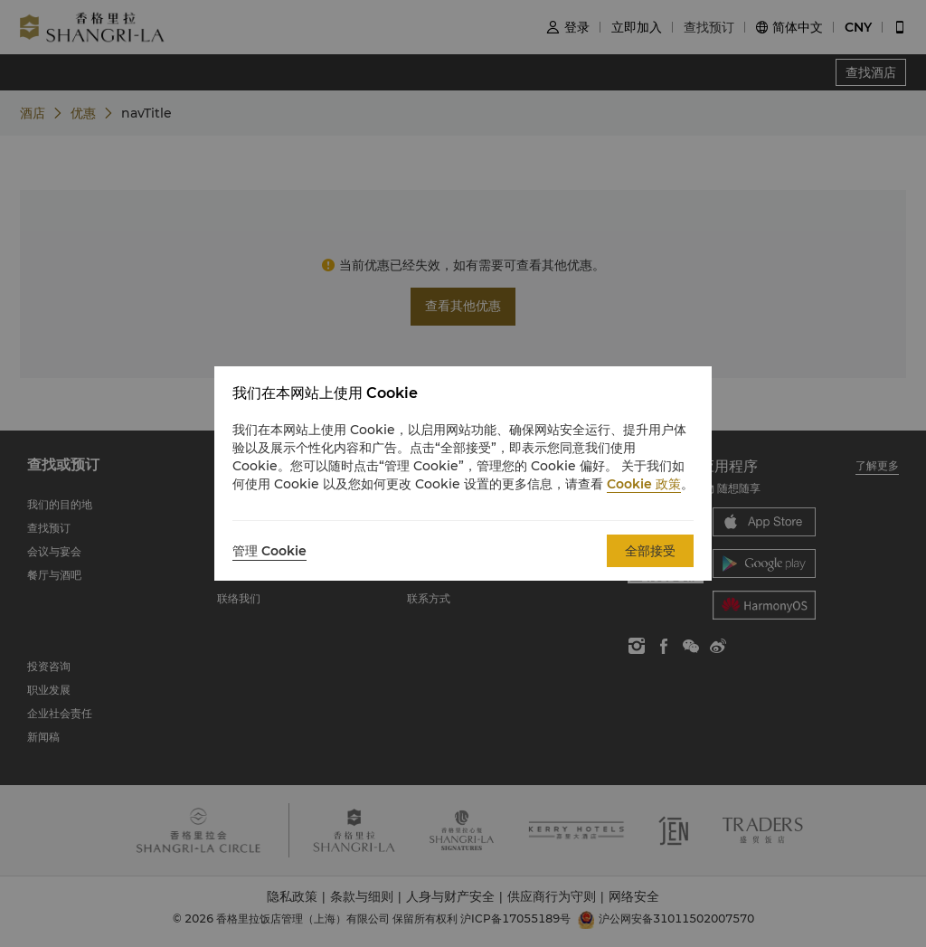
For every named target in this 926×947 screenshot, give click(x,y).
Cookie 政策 (644, 484)
